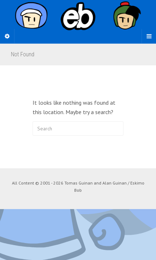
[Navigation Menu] (149, 36)
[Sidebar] (7, 36)
